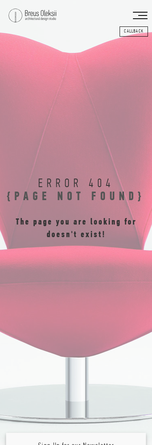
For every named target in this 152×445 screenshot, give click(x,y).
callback (133, 31)
